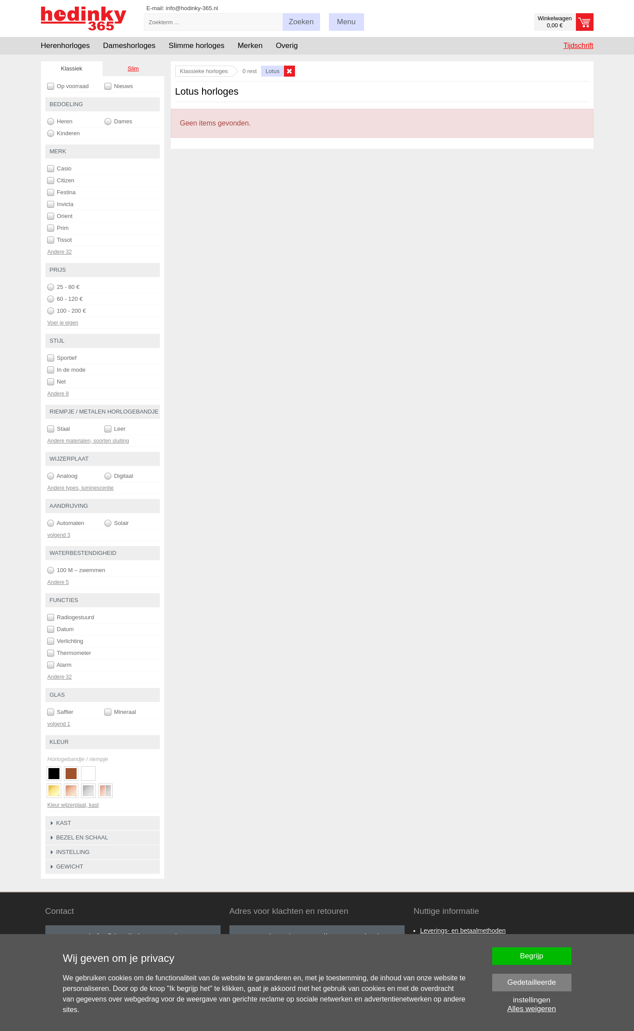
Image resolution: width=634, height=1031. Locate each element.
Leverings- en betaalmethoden (462, 930)
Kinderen (63, 133)
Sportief (62, 358)
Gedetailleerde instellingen (531, 984)
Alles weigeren (531, 1009)
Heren (60, 121)
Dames (118, 121)
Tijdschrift (578, 45)
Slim (133, 68)
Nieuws (118, 86)
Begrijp (531, 956)
